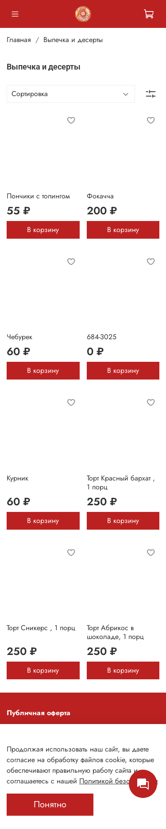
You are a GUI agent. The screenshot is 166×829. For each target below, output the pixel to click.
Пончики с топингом (38, 196)
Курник (17, 478)
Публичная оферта (38, 713)
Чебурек (19, 337)
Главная (19, 40)
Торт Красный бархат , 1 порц (121, 482)
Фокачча (100, 196)
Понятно (50, 804)
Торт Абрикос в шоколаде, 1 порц (115, 632)
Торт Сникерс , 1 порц (41, 628)
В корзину (43, 230)
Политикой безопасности (118, 781)
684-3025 (101, 337)
